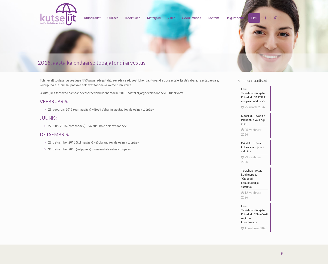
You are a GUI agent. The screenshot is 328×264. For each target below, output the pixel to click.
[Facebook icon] (281, 253)
